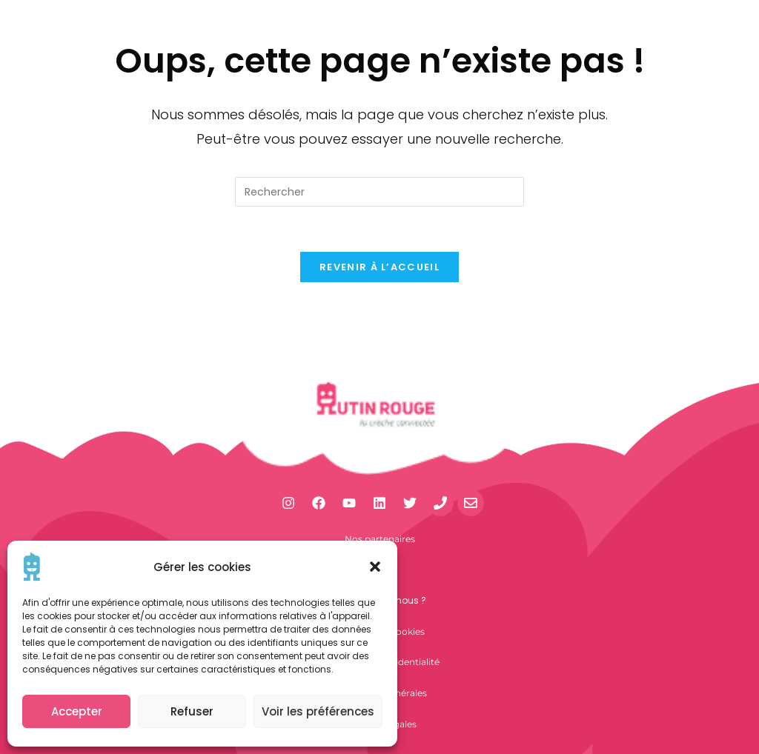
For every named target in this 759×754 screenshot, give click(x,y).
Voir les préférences (318, 711)
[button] (375, 566)
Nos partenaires (380, 538)
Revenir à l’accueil (379, 267)
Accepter (76, 711)
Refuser (191, 711)
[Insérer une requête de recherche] (379, 192)
